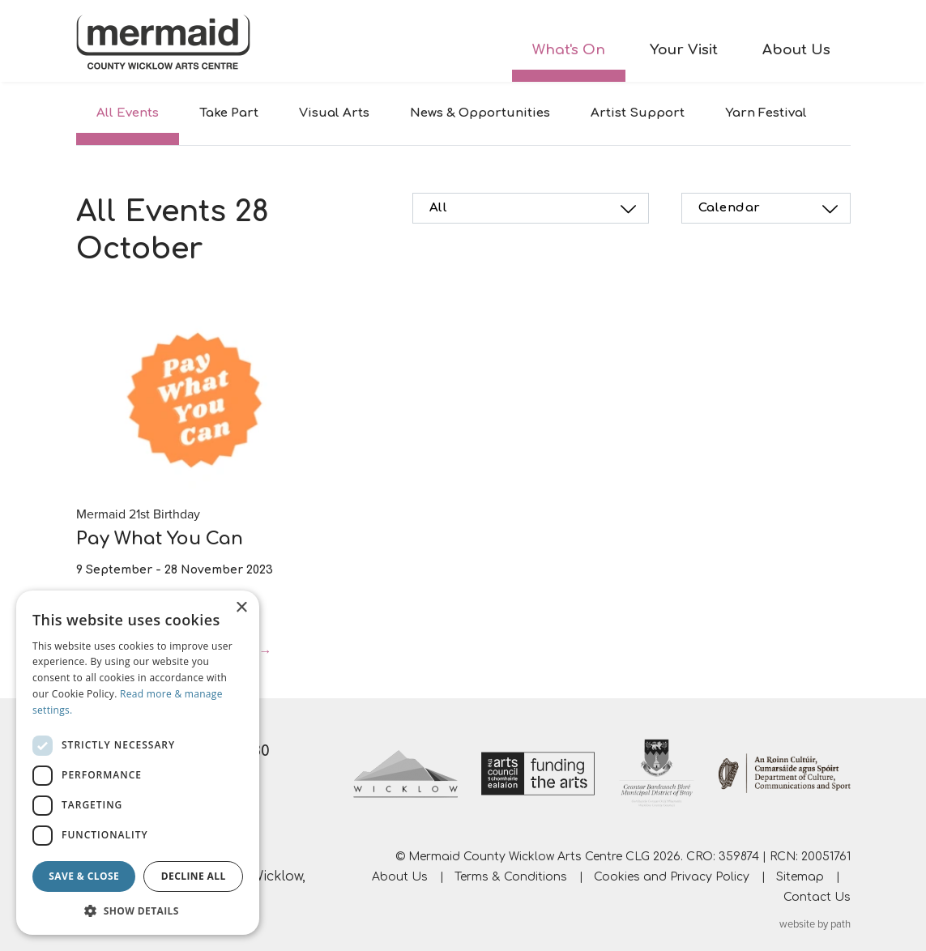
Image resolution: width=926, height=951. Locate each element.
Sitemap (800, 877)
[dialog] (137, 763)
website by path (815, 924)
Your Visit (684, 50)
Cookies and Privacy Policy (671, 877)
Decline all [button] (193, 876)
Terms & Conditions (510, 877)
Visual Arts (334, 113)
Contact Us (817, 897)
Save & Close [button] (84, 876)
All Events (127, 113)
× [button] (241, 608)
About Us (796, 50)
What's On (568, 50)
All (535, 209)
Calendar (770, 209)
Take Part (228, 113)
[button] (137, 910)
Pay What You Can (159, 538)
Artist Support (638, 113)
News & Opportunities (480, 113)
